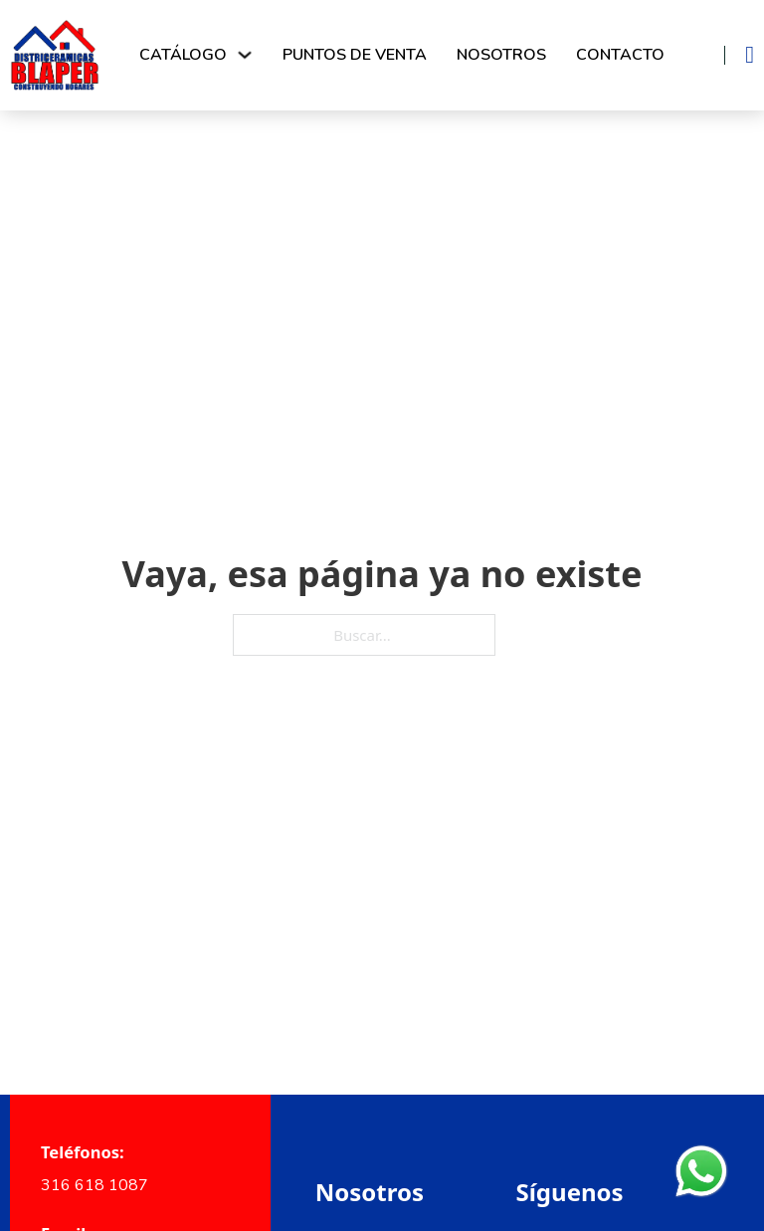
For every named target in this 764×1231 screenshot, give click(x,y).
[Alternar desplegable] (245, 55)
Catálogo (183, 55)
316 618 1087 (94, 1185)
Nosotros (501, 55)
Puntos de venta (355, 55)
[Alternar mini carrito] (749, 55)
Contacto (620, 55)
